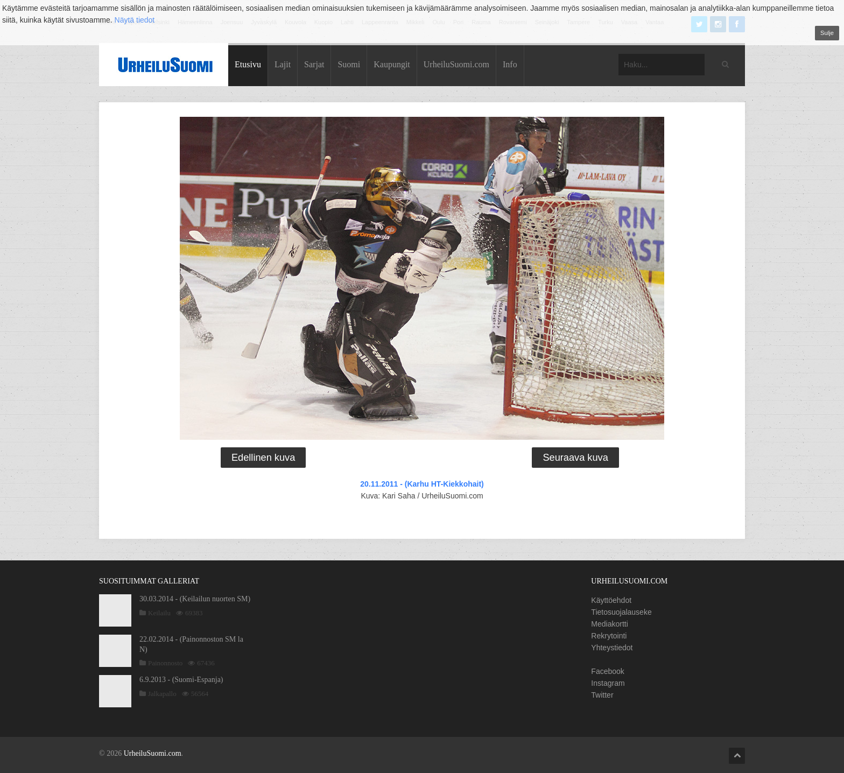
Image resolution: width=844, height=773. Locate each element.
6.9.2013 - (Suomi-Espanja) (181, 680)
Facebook (607, 671)
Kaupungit (392, 64)
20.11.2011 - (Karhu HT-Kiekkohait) (422, 484)
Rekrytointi (609, 635)
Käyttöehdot (611, 600)
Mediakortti (609, 624)
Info (510, 64)
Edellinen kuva (263, 457)
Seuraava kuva (575, 457)
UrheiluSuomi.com (456, 64)
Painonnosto (165, 663)
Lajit (283, 64)
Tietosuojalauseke (621, 612)
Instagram (607, 683)
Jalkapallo (162, 694)
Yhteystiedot (611, 647)
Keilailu (159, 613)
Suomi (348, 64)
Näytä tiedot (135, 20)
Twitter (602, 695)
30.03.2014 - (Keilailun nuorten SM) (194, 599)
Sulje (827, 33)
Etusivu (248, 64)
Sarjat (314, 64)
